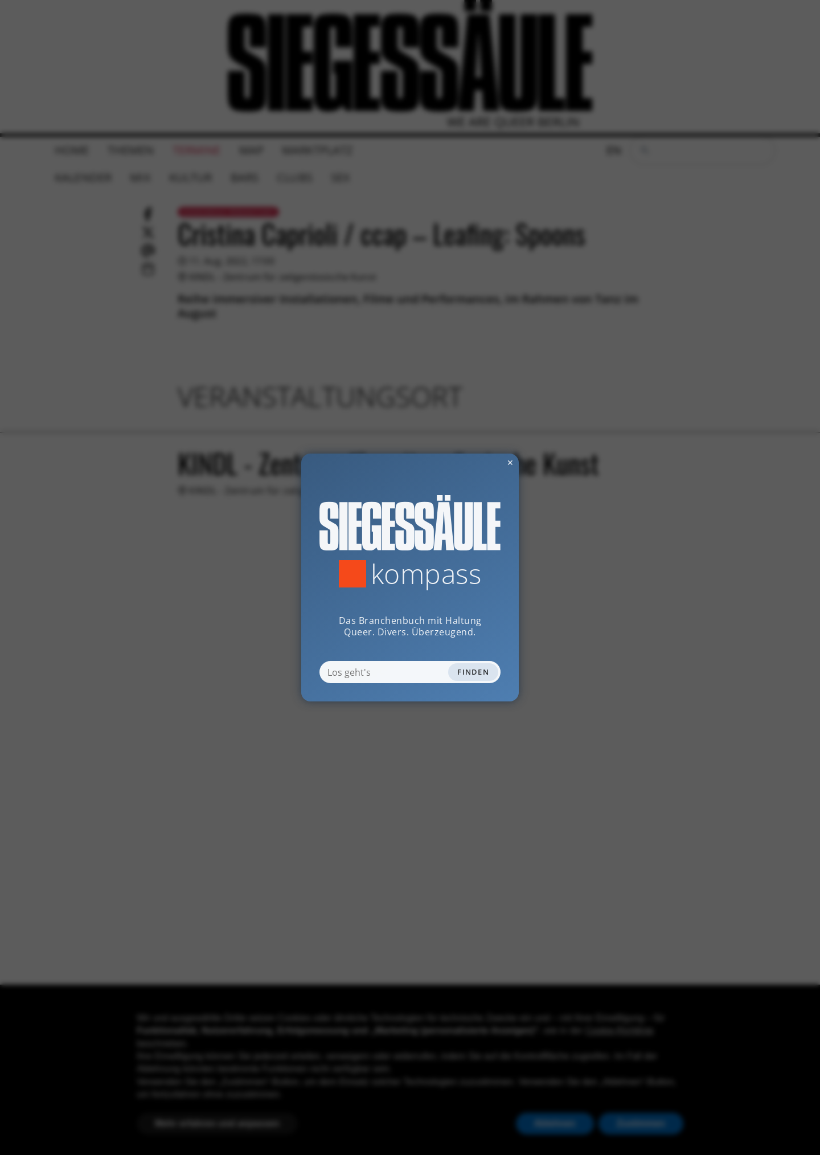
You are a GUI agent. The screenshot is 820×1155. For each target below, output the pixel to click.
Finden (473, 672)
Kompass (426, 574)
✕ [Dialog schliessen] (482, 462)
